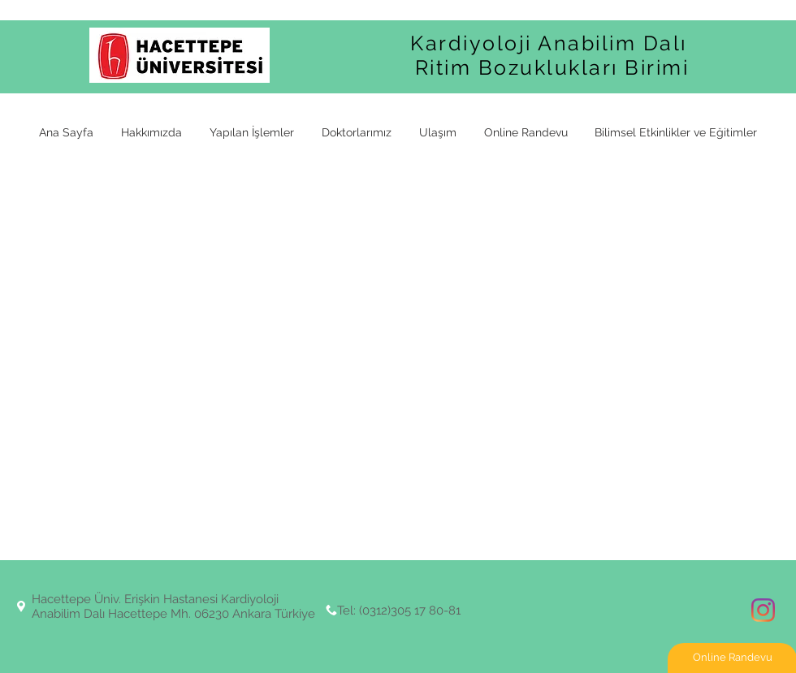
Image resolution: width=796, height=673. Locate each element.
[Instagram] (763, 610)
